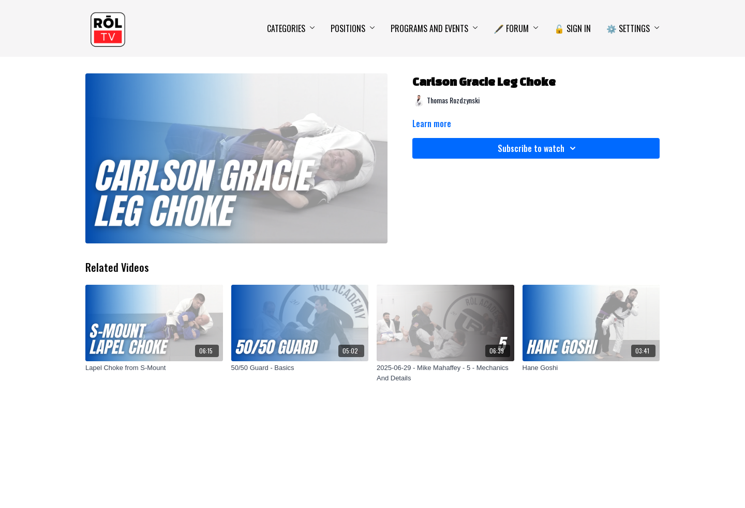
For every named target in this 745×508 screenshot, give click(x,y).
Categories (291, 28)
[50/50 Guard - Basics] (300, 368)
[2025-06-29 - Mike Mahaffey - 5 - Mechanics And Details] (445, 373)
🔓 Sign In (572, 28)
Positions (353, 28)
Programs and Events (434, 28)
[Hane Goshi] (591, 368)
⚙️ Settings (633, 28)
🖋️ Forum (516, 28)
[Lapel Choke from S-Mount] (154, 368)
